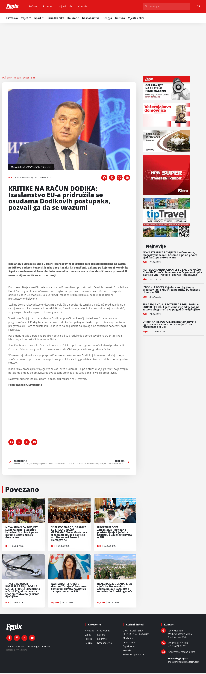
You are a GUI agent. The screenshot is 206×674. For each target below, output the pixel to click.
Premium (51, 7)
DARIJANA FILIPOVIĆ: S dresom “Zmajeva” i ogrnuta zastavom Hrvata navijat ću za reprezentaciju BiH (169, 325)
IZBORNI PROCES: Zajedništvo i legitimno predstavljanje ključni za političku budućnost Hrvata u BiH (171, 290)
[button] (104, 179)
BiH (33, 78)
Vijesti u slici (69, 7)
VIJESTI (17, 78)
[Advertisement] (103, 47)
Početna (37, 7)
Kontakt (86, 7)
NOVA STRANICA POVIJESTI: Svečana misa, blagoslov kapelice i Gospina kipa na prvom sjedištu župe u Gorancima (170, 256)
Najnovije (156, 247)
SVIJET (26, 78)
